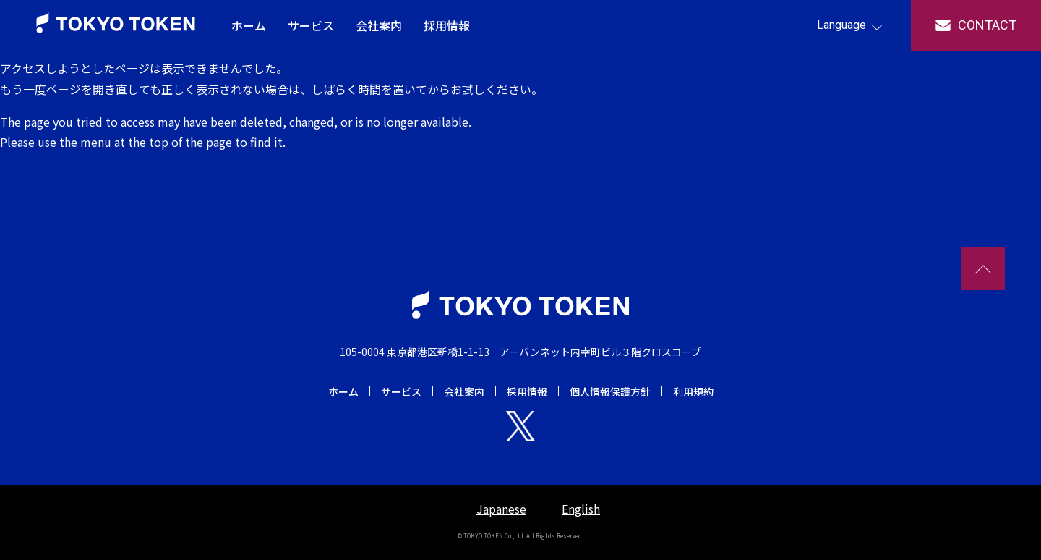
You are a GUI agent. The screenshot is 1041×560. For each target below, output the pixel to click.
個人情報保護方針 (610, 391)
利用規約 (693, 391)
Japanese (501, 508)
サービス (311, 25)
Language (841, 25)
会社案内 (379, 25)
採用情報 (447, 25)
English (581, 508)
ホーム (248, 25)
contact (987, 25)
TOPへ (983, 268)
